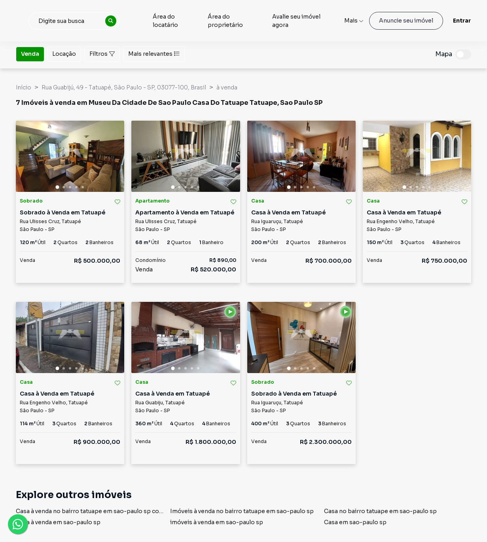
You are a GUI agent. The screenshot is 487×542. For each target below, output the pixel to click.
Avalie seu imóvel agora (309, 20)
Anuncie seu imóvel (406, 20)
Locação (64, 53)
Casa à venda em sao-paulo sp (58, 522)
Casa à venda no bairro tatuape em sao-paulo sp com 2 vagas (101, 511)
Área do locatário (199, 20)
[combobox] (107, 21)
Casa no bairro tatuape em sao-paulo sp (380, 511)
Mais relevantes (154, 53)
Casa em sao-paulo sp (355, 522)
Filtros (102, 53)
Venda (30, 53)
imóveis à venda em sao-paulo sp (216, 522)
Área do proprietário (249, 20)
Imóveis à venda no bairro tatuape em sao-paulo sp (242, 511)
